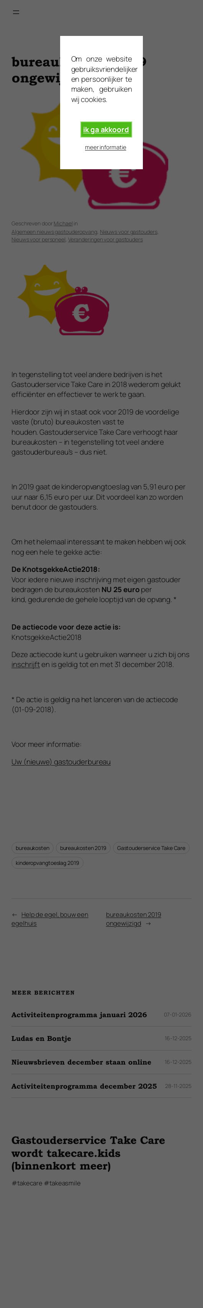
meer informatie (105, 147)
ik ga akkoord (106, 129)
